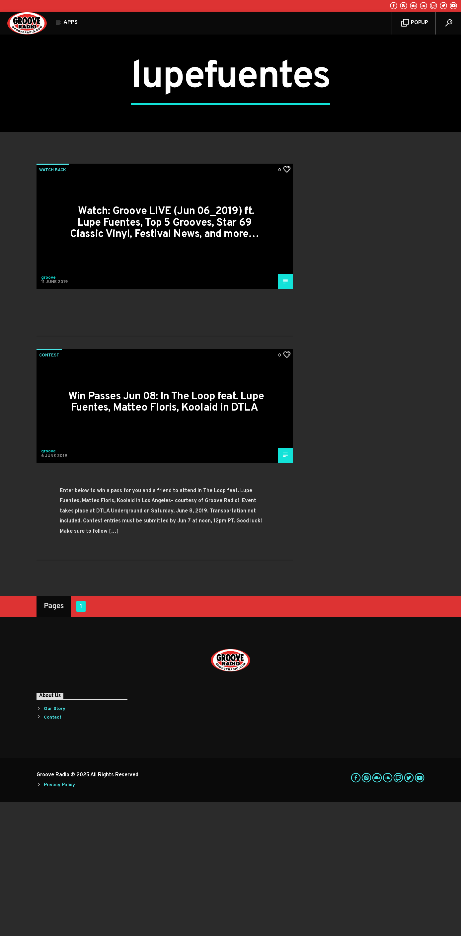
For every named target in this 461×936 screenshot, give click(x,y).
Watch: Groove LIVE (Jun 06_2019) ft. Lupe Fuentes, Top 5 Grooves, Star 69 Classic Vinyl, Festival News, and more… (164, 357)
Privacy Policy (59, 919)
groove (48, 412)
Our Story (54, 843)
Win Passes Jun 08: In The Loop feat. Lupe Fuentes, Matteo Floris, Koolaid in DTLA (166, 536)
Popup (414, 23)
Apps (70, 22)
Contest (49, 489)
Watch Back (52, 304)
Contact (52, 851)
